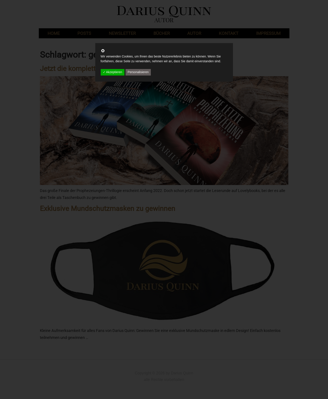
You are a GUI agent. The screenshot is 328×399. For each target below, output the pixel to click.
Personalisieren (138, 72)
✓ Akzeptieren (112, 72)
